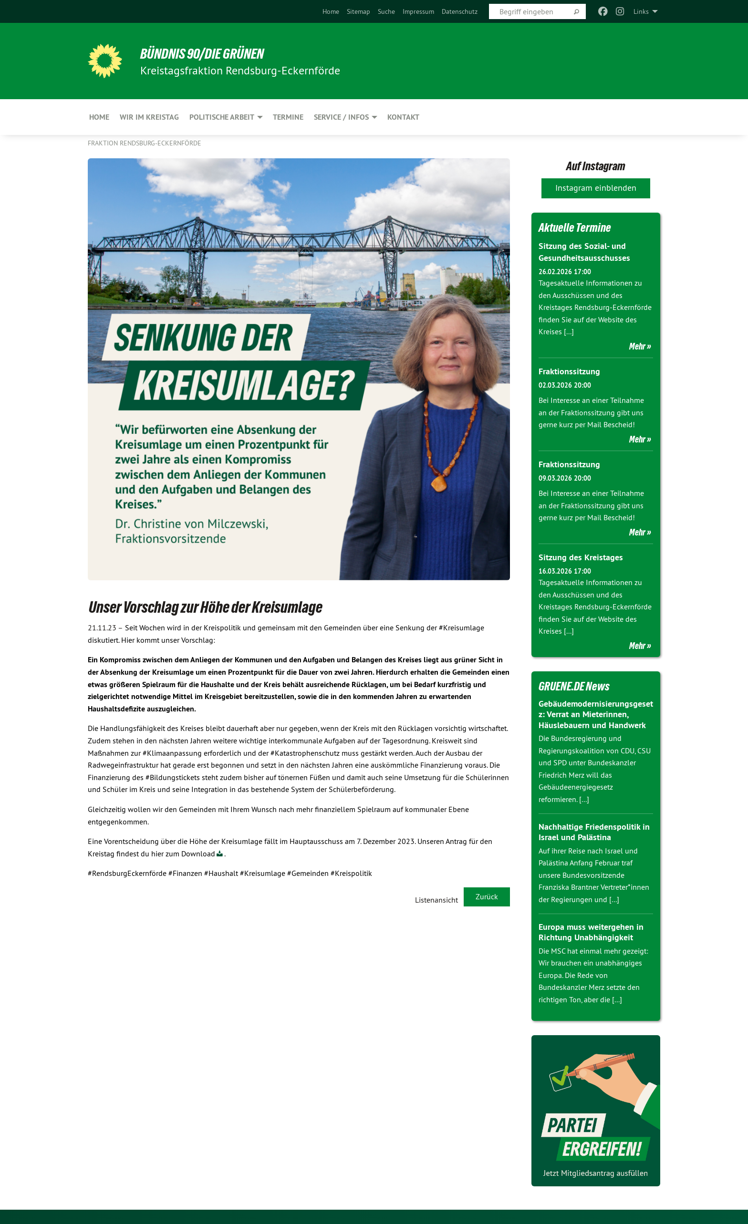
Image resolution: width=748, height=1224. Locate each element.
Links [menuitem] (641, 11)
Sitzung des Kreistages (581, 557)
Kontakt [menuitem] (403, 117)
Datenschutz (460, 11)
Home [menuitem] (99, 117)
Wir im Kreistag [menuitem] (149, 117)
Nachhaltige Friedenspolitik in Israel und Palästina (594, 832)
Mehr (637, 346)
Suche (386, 11)
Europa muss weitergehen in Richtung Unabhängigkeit (591, 932)
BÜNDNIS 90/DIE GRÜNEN (205, 53)
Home (330, 11)
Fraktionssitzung (569, 371)
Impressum (418, 11)
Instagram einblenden (595, 187)
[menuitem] (330, 11)
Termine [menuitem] (288, 117)
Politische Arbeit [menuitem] (221, 117)
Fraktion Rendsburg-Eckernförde (144, 143)
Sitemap (358, 11)
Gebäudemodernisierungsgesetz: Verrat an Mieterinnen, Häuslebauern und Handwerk (596, 714)
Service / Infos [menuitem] (341, 117)
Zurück (487, 896)
